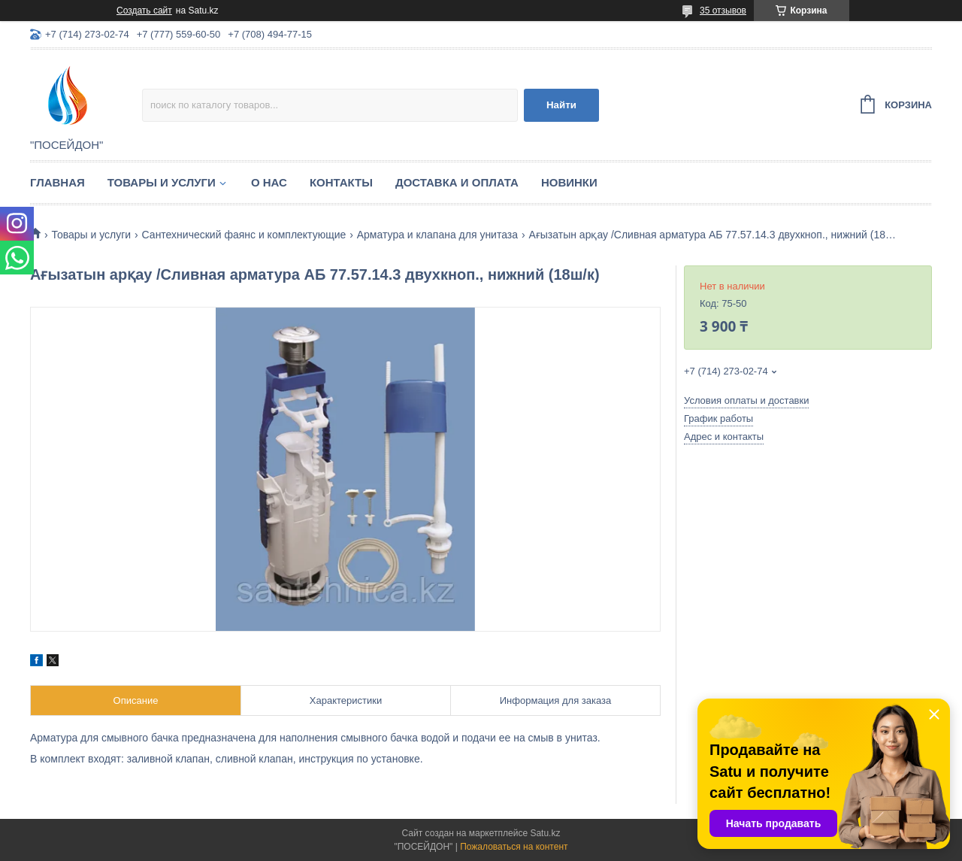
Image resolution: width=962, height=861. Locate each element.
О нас (269, 182)
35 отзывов (723, 10)
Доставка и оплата (457, 182)
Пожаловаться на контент (513, 846)
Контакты (341, 182)
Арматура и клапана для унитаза (437, 235)
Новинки (569, 182)
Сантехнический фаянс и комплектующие (244, 235)
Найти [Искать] (561, 105)
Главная (57, 182)
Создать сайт (144, 10)
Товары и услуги (161, 182)
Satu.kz (545, 833)
